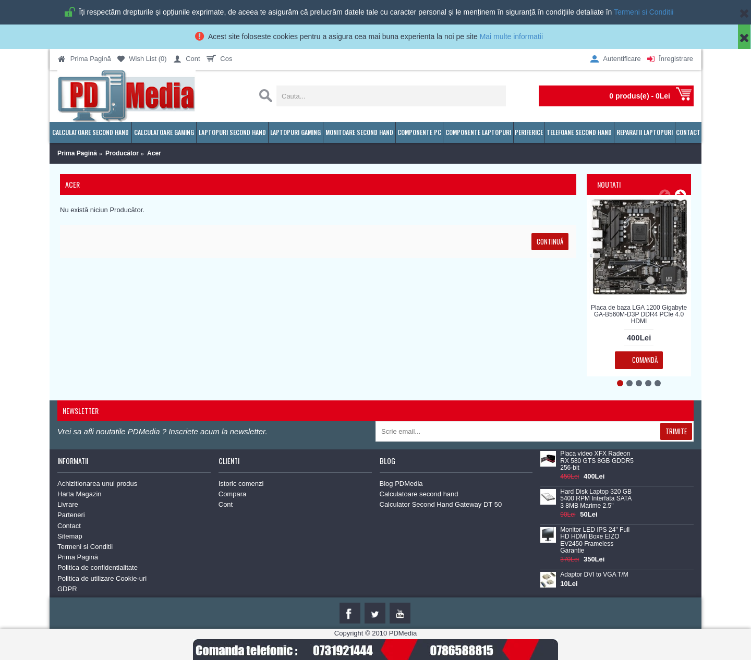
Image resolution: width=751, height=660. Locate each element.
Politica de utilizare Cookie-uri (102, 578)
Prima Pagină (77, 153)
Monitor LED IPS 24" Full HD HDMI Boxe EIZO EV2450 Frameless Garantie (594, 540)
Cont (226, 504)
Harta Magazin (79, 494)
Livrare (67, 504)
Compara (232, 494)
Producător (122, 153)
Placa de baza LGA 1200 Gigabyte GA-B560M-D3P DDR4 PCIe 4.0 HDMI (639, 314)
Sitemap (69, 536)
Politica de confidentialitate (97, 567)
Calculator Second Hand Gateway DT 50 (441, 504)
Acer (154, 153)
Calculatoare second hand (419, 494)
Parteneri (71, 515)
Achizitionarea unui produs (97, 483)
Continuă (550, 241)
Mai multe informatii (511, 36)
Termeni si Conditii (643, 12)
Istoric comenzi (241, 483)
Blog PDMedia (401, 483)
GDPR (67, 589)
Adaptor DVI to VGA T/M (594, 574)
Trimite (676, 431)
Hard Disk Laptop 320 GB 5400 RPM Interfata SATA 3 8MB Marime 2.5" (596, 498)
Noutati (609, 184)
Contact (69, 526)
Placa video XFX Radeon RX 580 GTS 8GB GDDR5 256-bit (597, 460)
